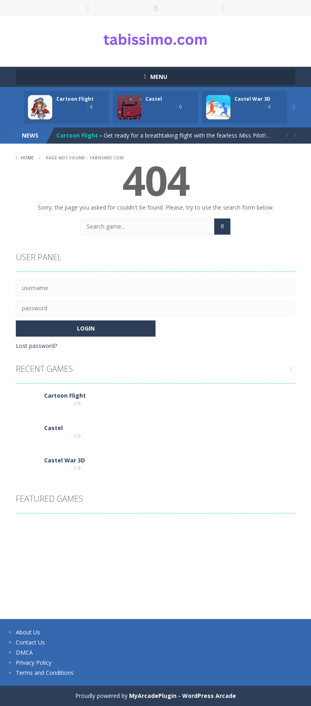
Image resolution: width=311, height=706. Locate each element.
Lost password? (36, 346)
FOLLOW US (224, 8)
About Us (28, 632)
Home (27, 158)
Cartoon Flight (75, 98)
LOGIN (88, 8)
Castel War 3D (252, 98)
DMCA (24, 652)
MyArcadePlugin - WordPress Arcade (182, 696)
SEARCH (155, 8)
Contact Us (30, 642)
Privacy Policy (33, 662)
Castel (153, 98)
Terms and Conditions (45, 672)
